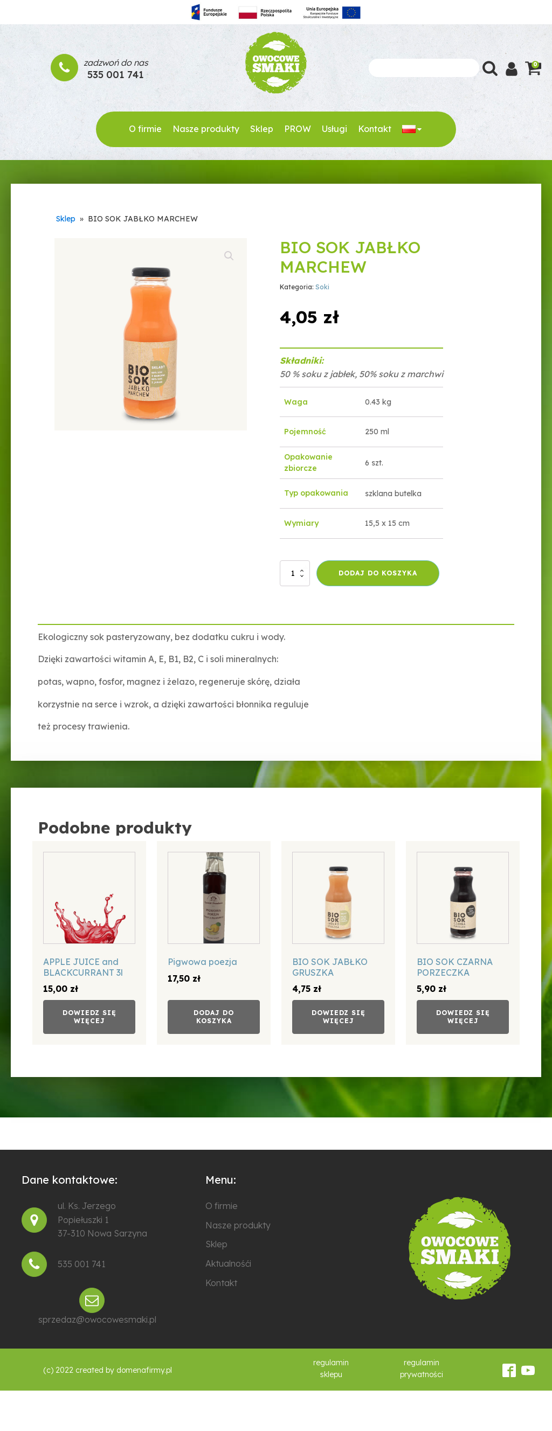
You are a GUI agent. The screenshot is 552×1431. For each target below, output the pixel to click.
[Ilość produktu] (295, 573)
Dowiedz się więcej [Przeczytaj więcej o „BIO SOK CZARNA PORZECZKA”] (463, 1016)
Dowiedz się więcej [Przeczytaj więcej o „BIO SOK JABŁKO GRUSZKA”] (338, 1016)
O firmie (145, 128)
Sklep (261, 128)
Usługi (334, 128)
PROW (297, 128)
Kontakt (374, 128)
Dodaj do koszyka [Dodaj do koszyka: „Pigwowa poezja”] (214, 1016)
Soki (322, 287)
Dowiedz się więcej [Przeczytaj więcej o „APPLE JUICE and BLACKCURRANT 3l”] (89, 1016)
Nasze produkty (205, 128)
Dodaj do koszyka (378, 573)
